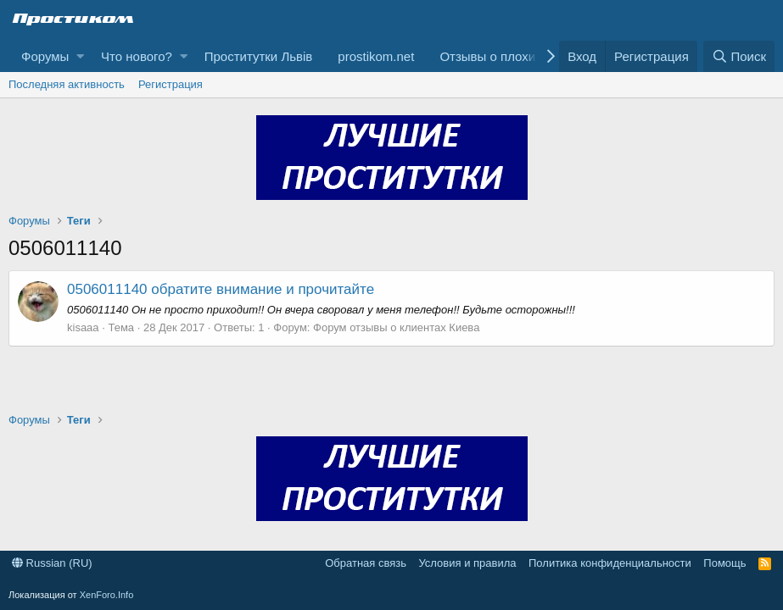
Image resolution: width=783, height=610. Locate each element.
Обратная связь (365, 563)
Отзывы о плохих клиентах (518, 56)
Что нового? (136, 56)
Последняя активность (66, 84)
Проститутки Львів (258, 56)
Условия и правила (467, 563)
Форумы (45, 56)
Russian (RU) (52, 563)
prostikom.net (376, 56)
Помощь (724, 563)
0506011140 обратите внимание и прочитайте (220, 289)
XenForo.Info (107, 595)
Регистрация (170, 84)
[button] (80, 56)
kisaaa (83, 327)
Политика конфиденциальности (610, 563)
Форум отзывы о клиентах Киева (396, 327)
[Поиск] (739, 56)
